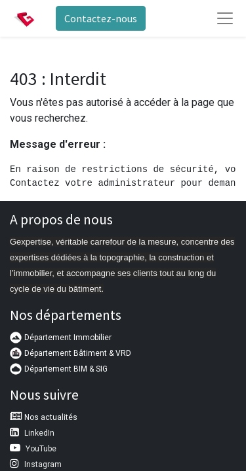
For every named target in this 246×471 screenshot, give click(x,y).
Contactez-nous (100, 18)
